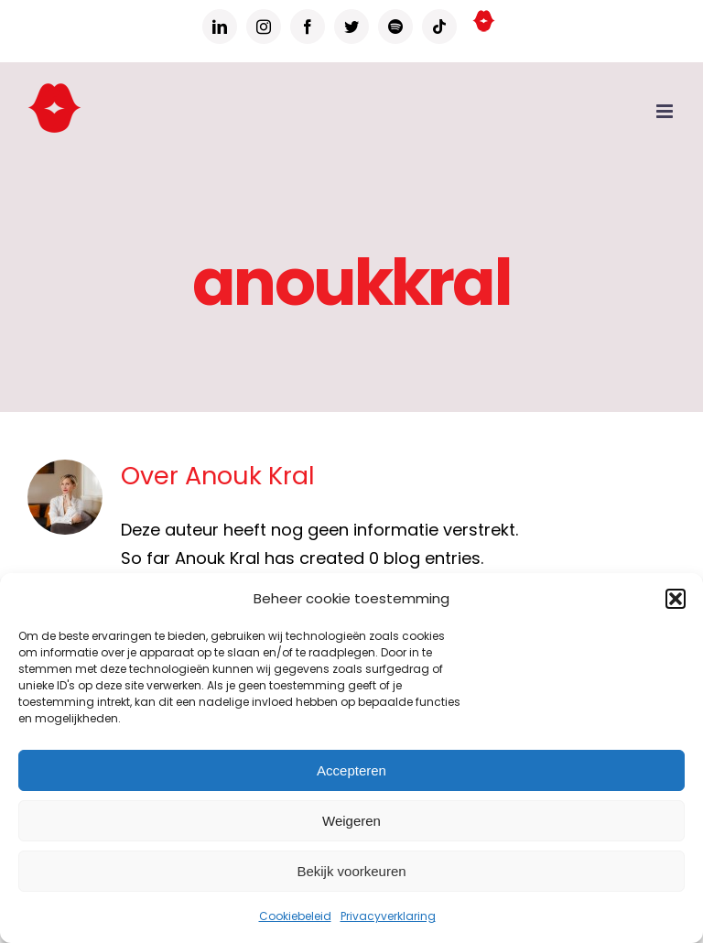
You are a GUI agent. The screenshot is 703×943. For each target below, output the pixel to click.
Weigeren (351, 821)
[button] (675, 599)
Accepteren (351, 770)
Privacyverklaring (388, 916)
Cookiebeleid (295, 916)
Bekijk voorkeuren (351, 871)
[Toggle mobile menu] (666, 111)
